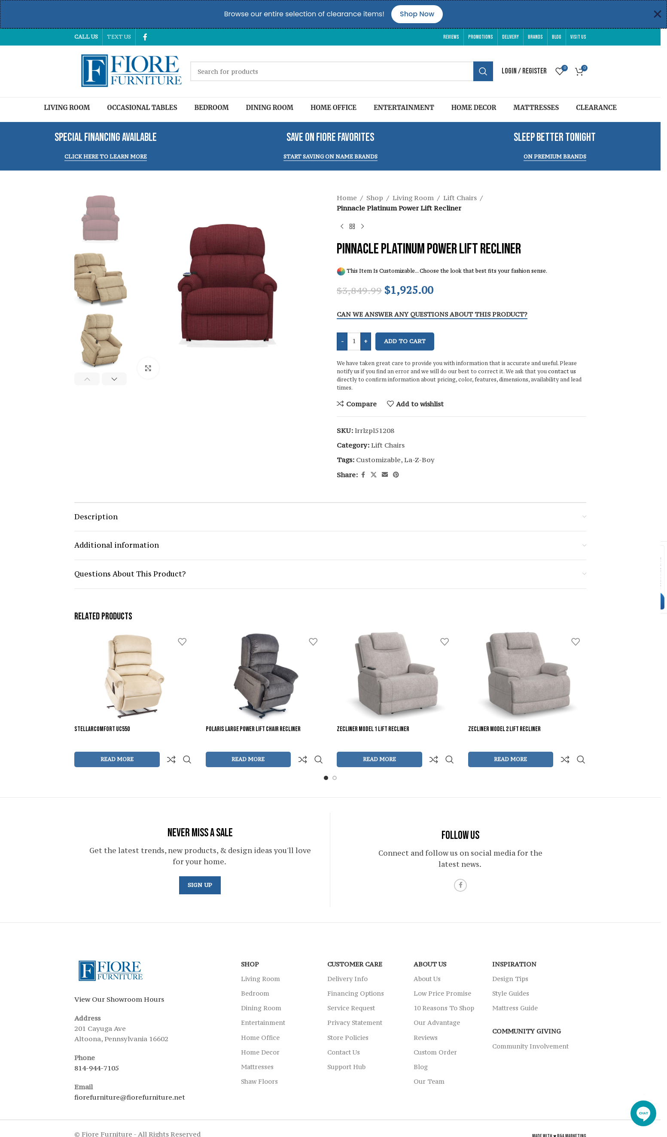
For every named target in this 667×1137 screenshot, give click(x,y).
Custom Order (435, 1031)
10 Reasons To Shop (444, 987)
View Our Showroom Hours (119, 978)
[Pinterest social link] (396, 475)
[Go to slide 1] (326, 757)
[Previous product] (342, 227)
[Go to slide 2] (334, 757)
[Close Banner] (657, 14)
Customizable (378, 459)
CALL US (86, 37)
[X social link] (373, 475)
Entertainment (404, 108)
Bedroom (212, 108)
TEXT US (119, 37)
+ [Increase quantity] (366, 341)
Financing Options (355, 973)
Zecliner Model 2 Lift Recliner (504, 729)
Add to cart (405, 341)
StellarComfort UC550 (102, 729)
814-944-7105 (96, 1047)
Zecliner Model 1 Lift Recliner (373, 729)
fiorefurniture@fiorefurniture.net (129, 1076)
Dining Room (269, 108)
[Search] (341, 71)
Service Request (351, 987)
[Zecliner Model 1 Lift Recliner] (396, 676)
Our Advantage (437, 1002)
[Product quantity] (353, 341)
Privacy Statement (354, 1002)
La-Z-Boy (419, 459)
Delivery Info (347, 958)
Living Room (67, 108)
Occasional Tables (142, 108)
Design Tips (510, 958)
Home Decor (473, 108)
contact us (562, 371)
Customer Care (354, 943)
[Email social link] (384, 475)
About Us (430, 943)
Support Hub (346, 1046)
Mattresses (536, 108)
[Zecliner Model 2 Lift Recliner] (527, 676)
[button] (87, 378)
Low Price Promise (442, 973)
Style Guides (510, 973)
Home (347, 197)
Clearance (596, 108)
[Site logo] (128, 70)
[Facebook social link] (145, 36)
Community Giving (526, 1010)
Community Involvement (530, 1025)
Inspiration (514, 943)
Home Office (333, 108)
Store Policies (348, 1017)
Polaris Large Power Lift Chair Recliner (253, 729)
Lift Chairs (460, 197)
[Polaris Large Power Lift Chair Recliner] (265, 676)
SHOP (250, 943)
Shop (374, 197)
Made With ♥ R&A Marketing (559, 1116)
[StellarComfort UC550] (133, 676)
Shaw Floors (259, 1061)
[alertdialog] (333, 14)
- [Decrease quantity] (342, 341)
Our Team (429, 1061)
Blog (421, 1046)
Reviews (426, 1017)
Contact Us (343, 1031)
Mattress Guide (515, 987)
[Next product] (362, 227)
